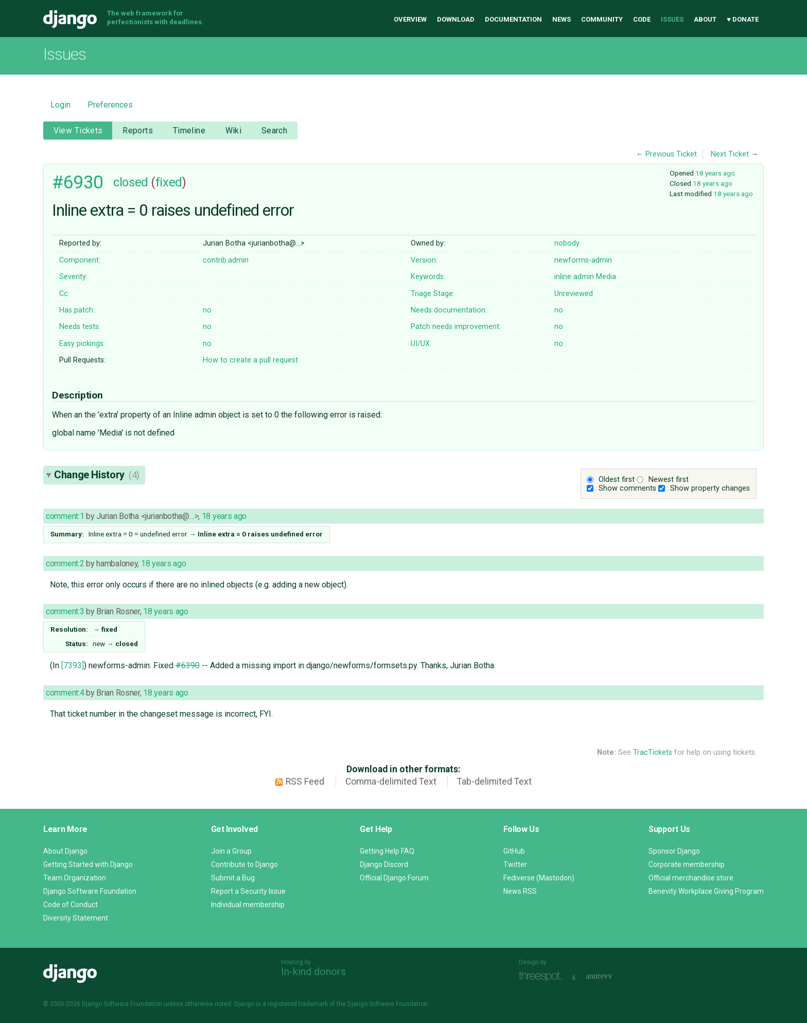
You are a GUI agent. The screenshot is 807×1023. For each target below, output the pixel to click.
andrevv (610, 976)
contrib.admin (226, 260)
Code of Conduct (70, 904)
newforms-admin (583, 260)
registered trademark (298, 1004)
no (207, 310)
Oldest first (617, 479)
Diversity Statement (75, 918)
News (561, 19)
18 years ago (715, 173)
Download (456, 19)
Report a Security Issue (248, 891)
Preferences (110, 105)
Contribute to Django (244, 864)
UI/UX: (421, 343)
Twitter (515, 864)
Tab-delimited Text (494, 781)
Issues (672, 19)
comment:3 (65, 611)
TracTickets (652, 752)
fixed (168, 182)
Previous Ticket (671, 154)
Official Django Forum (394, 878)
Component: (79, 260)
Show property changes (710, 488)
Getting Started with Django (88, 864)
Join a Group (231, 851)
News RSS (520, 891)
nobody (567, 243)
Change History (96, 475)
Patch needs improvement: (456, 326)
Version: (424, 260)
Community (602, 19)
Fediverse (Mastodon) (538, 878)
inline (562, 276)
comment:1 (65, 516)
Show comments (627, 488)
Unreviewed (573, 293)
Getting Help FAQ (387, 851)
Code (642, 19)
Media (606, 276)
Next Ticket (730, 154)
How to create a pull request (250, 360)
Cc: (64, 293)
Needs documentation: (449, 310)
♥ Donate (743, 19)
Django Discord (384, 864)
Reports (137, 130)
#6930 (77, 182)
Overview (410, 19)
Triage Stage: (432, 293)
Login (60, 105)
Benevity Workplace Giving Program (706, 891)
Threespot (543, 976)
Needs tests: (79, 326)
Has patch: (77, 310)
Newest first (668, 479)
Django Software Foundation (89, 891)
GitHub (514, 851)
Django (70, 19)
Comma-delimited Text (390, 781)
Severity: (73, 276)
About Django (65, 851)
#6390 (188, 665)
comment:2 (65, 563)
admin (583, 276)
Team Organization (74, 878)
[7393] (72, 665)
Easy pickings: (82, 343)
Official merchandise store (690, 878)
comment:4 (65, 693)
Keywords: (428, 276)
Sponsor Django (674, 851)
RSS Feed (305, 781)
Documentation (513, 19)
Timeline (189, 130)
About (705, 19)
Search (274, 130)
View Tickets (78, 130)
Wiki (233, 130)
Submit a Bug (233, 878)
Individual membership (248, 904)
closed (130, 182)
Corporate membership (686, 864)
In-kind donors (313, 971)
